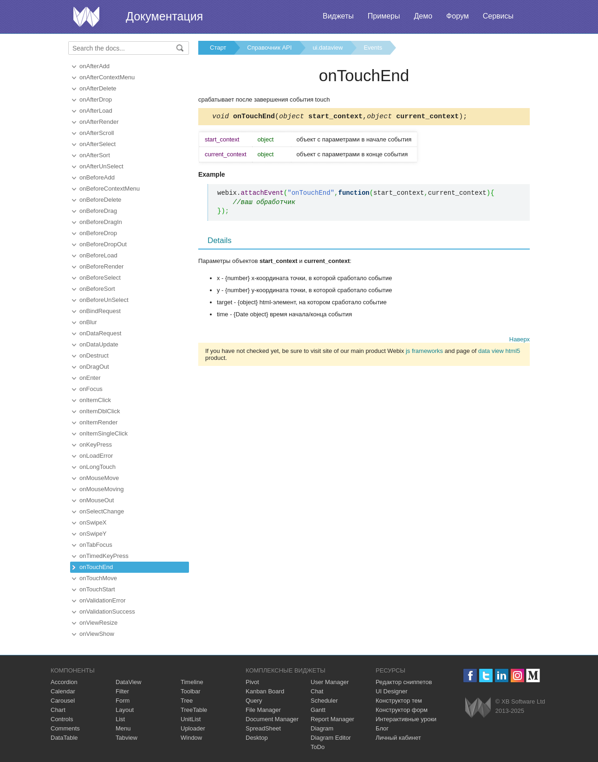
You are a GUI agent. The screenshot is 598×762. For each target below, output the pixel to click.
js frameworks (424, 352)
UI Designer (392, 691)
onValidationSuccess (107, 611)
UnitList (191, 719)
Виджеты (338, 16)
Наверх (519, 340)
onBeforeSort (97, 288)
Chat (317, 691)
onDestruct (94, 355)
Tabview (126, 737)
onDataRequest (100, 333)
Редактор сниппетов (404, 682)
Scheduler (324, 700)
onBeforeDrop (98, 233)
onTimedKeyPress (104, 555)
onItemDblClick (99, 411)
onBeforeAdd (97, 177)
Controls (62, 719)
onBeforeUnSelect (104, 299)
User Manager (330, 682)
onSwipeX (93, 522)
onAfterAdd (94, 66)
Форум (457, 16)
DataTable (64, 737)
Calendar (63, 691)
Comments (65, 728)
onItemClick (95, 400)
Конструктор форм (402, 709)
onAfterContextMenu (107, 77)
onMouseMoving (101, 489)
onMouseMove (99, 477)
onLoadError (96, 455)
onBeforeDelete (100, 199)
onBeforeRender (101, 266)
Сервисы (498, 16)
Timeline (192, 682)
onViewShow (96, 633)
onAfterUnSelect (101, 166)
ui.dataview (327, 47)
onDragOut (94, 366)
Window (191, 737)
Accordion (64, 682)
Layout (125, 709)
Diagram (322, 728)
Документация (164, 16)
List (120, 719)
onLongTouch (97, 466)
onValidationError (102, 600)
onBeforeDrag (98, 210)
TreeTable (194, 709)
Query (254, 700)
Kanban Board (265, 691)
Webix (478, 707)
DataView (128, 682)
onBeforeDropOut (103, 244)
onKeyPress (95, 444)
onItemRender (98, 422)
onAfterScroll (96, 132)
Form (123, 700)
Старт (218, 47)
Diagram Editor (331, 737)
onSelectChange (101, 511)
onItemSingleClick (103, 433)
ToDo (318, 746)
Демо (423, 16)
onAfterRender (99, 121)
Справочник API (269, 47)
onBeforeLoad (98, 255)
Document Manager (272, 719)
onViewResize (98, 622)
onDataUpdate (98, 344)
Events (373, 47)
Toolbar (191, 691)
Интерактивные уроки (406, 719)
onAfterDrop (95, 99)
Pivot (252, 682)
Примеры (384, 16)
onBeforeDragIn (100, 221)
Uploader (193, 728)
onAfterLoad (95, 110)
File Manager (263, 709)
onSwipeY (93, 533)
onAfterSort (94, 155)
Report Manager (332, 719)
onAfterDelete (98, 88)
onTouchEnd (96, 566)
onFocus (91, 388)
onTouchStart (97, 589)
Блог (382, 728)
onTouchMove (98, 578)
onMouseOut (96, 500)
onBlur (88, 322)
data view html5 (499, 352)
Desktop (257, 737)
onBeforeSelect (100, 277)
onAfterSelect (97, 144)
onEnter (90, 377)
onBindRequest (100, 310)
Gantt (318, 709)
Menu (123, 728)
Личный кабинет (398, 737)
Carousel (63, 700)
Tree (187, 700)
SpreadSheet (263, 728)
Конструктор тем (399, 700)
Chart (58, 709)
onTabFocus (95, 544)
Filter (122, 691)
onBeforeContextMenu (109, 188)
